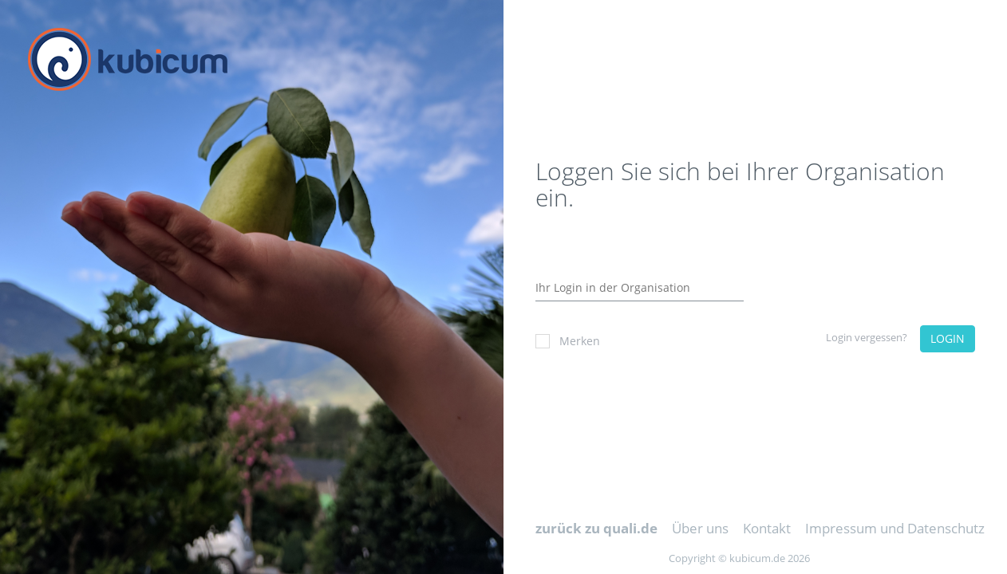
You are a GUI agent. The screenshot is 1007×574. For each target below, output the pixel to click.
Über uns (700, 528)
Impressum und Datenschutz (895, 528)
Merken (567, 340)
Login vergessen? (866, 337)
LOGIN (947, 338)
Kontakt (767, 528)
